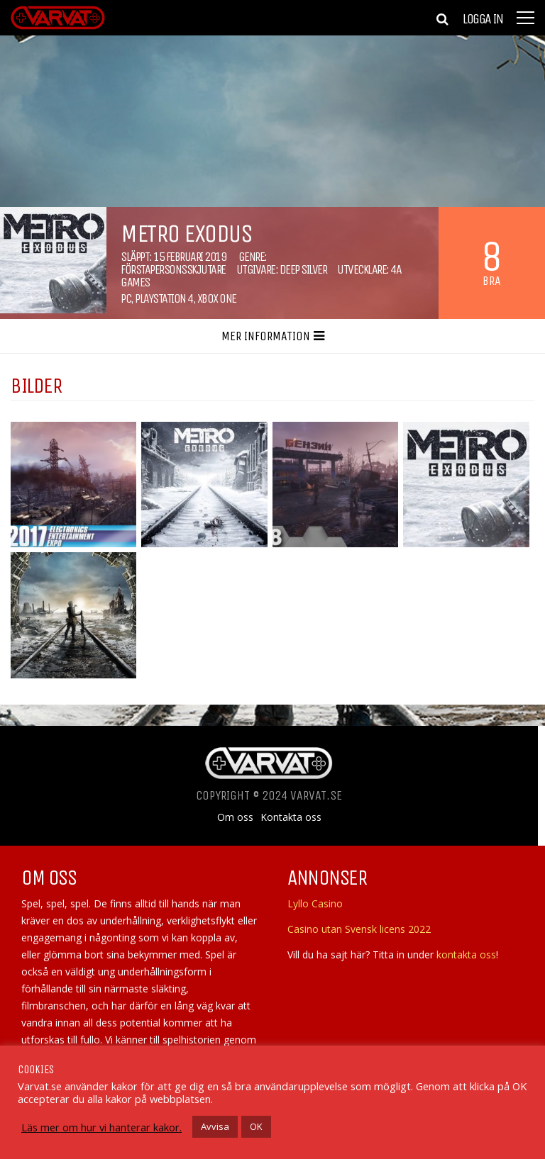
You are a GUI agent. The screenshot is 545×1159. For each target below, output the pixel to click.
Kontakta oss (290, 817)
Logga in (482, 19)
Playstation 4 (164, 298)
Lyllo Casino (315, 903)
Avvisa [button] (215, 1126)
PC (126, 298)
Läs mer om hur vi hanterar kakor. (101, 1127)
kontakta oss (466, 954)
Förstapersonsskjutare (173, 269)
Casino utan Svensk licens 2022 (359, 929)
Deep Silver (303, 269)
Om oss (235, 817)
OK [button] (256, 1126)
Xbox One (216, 298)
